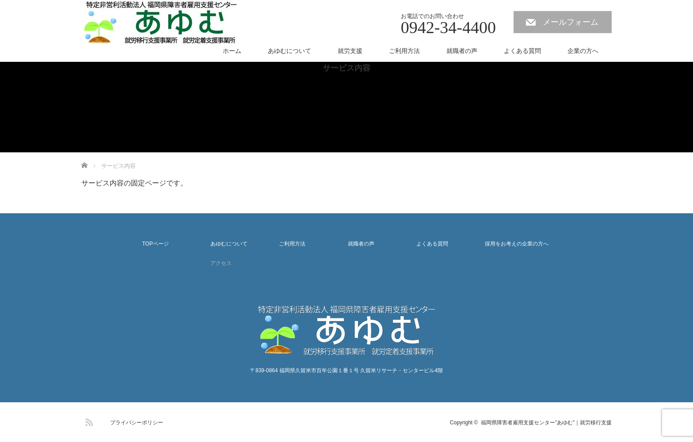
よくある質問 (522, 50)
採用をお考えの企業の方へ (516, 244)
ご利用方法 (404, 50)
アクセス (221, 263)
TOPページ (155, 244)
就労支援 (350, 50)
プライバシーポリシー (136, 422)
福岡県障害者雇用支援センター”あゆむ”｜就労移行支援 (546, 422)
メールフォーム (570, 22)
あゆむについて (289, 50)
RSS (88, 420)
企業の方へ (582, 50)
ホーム (232, 50)
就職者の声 (461, 50)
